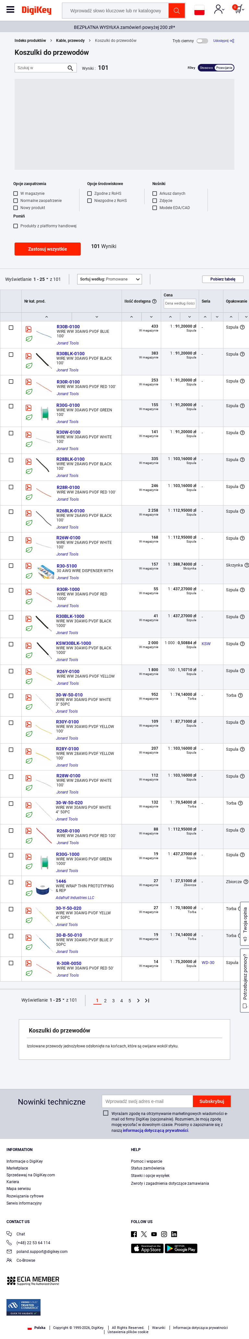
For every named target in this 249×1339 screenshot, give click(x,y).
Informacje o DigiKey (24, 1161)
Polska (36, 1328)
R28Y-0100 (67, 748)
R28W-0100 (68, 775)
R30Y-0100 (67, 721)
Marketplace (17, 1168)
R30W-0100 (68, 432)
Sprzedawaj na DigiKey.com (30, 1175)
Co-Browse (20, 1261)
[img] (36, 11)
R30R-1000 (68, 589)
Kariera (12, 1182)
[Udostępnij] (223, 40)
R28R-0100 (68, 487)
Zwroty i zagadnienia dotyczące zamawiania (170, 1183)
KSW (206, 643)
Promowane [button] (104, 279)
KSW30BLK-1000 (73, 643)
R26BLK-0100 (70, 510)
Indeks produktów (30, 40)
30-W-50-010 (69, 694)
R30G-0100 (68, 405)
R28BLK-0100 (70, 459)
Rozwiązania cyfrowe (24, 1196)
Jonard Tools (68, 343)
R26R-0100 (68, 830)
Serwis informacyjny (24, 1203)
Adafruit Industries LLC (75, 897)
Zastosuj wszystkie (47, 249)
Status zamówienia (148, 1168)
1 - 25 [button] (39, 279)
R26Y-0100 (68, 671)
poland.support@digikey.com (37, 1252)
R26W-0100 (68, 537)
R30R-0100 (68, 381)
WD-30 (208, 962)
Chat (15, 1235)
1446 (61, 881)
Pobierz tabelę (222, 279)
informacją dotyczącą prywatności (155, 1130)
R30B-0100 (68, 326)
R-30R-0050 (69, 963)
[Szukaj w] (40, 67)
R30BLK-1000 (70, 616)
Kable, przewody (70, 40)
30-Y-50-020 (68, 908)
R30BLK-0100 (70, 353)
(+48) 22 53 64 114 (28, 1243)
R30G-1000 (67, 854)
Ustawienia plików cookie (128, 1332)
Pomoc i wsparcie (146, 1161)
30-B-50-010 (69, 935)
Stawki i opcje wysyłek (150, 1175)
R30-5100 (67, 566)
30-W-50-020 (69, 802)
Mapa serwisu (18, 1188)
